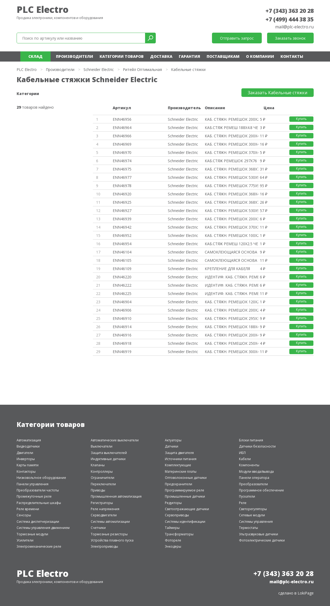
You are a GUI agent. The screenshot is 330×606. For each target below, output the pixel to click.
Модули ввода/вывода (256, 471)
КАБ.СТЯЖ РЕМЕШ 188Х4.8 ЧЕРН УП (231, 127)
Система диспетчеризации (38, 521)
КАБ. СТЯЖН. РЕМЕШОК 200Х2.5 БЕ (231, 310)
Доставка (161, 56)
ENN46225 (122, 293)
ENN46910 (122, 318)
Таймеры (172, 527)
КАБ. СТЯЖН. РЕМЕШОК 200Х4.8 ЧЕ (231, 135)
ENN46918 (122, 343)
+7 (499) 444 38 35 (289, 19)
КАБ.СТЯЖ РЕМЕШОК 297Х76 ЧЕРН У (231, 160)
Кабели (245, 459)
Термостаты (248, 527)
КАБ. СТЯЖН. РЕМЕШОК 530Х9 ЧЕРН (231, 177)
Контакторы (26, 471)
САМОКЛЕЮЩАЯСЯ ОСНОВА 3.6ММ (231, 252)
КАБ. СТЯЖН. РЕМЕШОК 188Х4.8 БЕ (231, 326)
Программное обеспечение (261, 490)
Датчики (171, 446)
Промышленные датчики (185, 496)
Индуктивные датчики (108, 459)
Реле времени (28, 509)
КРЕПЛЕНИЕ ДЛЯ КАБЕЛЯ (227, 268)
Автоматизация (29, 440)
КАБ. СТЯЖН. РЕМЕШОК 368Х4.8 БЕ (231, 193)
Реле (242, 503)
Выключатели (101, 446)
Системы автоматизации (110, 521)
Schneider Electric (99, 69)
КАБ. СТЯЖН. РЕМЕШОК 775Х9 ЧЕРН (231, 185)
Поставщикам (223, 56)
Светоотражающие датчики (187, 509)
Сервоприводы (177, 515)
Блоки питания (251, 440)
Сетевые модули (252, 515)
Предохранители (178, 484)
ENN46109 (122, 268)
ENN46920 (122, 193)
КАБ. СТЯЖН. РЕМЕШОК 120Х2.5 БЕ (231, 301)
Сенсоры (24, 515)
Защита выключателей (109, 452)
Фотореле (173, 540)
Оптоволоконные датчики (186, 477)
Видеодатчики (28, 446)
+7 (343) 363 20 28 (289, 10)
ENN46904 (122, 301)
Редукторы (173, 503)
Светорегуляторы (253, 509)
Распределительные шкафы (39, 503)
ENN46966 (122, 135)
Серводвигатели (104, 515)
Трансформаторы (179, 534)
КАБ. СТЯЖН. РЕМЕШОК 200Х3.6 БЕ (231, 218)
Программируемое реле (184, 490)
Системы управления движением (43, 527)
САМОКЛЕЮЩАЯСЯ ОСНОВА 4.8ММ (231, 260)
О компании (260, 56)
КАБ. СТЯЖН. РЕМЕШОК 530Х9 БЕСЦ (231, 210)
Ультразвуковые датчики (258, 534)
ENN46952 (122, 235)
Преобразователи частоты (38, 490)
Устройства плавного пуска (112, 540)
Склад (35, 56)
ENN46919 (122, 351)
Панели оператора (254, 477)
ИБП (242, 452)
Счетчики (98, 527)
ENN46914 (122, 326)
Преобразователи (253, 484)
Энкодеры (173, 546)
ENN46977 (122, 177)
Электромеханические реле (39, 546)
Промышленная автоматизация (116, 496)
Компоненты (249, 465)
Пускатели (247, 496)
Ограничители (102, 477)
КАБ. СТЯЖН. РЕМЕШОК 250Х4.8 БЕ (231, 343)
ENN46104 (122, 252)
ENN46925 (122, 202)
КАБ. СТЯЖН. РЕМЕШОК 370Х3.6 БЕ (231, 227)
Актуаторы (173, 440)
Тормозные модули (32, 534)
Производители (74, 56)
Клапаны (98, 465)
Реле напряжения (105, 509)
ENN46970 (122, 152)
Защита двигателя (179, 452)
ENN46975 (122, 169)
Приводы (98, 490)
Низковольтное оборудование (41, 477)
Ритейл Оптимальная (142, 69)
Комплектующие (178, 465)
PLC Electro (43, 9)
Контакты (291, 56)
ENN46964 (122, 127)
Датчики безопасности (257, 446)
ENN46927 (122, 210)
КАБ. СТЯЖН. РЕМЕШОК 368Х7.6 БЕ (231, 202)
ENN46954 (122, 243)
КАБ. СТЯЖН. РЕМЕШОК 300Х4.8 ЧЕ (231, 144)
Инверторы (26, 459)
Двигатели (25, 452)
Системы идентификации (185, 521)
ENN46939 (122, 218)
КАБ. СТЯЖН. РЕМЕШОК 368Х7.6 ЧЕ (231, 169)
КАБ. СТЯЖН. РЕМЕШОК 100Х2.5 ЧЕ (231, 235)
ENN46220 (122, 276)
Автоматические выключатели (115, 440)
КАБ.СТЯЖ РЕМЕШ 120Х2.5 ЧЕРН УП (231, 243)
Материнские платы (180, 471)
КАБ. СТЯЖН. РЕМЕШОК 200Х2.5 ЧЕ (231, 119)
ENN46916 (122, 335)
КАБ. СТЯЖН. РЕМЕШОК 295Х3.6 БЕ (231, 318)
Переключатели (103, 484)
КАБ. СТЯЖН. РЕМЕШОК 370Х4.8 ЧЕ (231, 152)
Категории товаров (122, 56)
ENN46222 (122, 285)
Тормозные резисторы (109, 534)
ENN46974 (122, 160)
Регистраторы (102, 503)
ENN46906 (122, 310)
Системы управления (256, 521)
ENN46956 (122, 119)
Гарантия (189, 56)
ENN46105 (122, 260)
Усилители (25, 540)
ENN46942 (122, 227)
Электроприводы (104, 546)
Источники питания (180, 459)
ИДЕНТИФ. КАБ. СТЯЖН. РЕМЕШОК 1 (231, 276)
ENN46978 (122, 185)
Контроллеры (102, 471)
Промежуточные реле (34, 496)
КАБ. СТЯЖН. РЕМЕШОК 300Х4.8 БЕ (231, 351)
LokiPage (306, 593)
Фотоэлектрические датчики (262, 540)
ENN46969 (122, 144)
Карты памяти (28, 465)
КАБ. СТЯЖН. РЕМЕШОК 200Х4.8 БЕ (231, 335)
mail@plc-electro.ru (294, 27)
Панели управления (32, 484)
